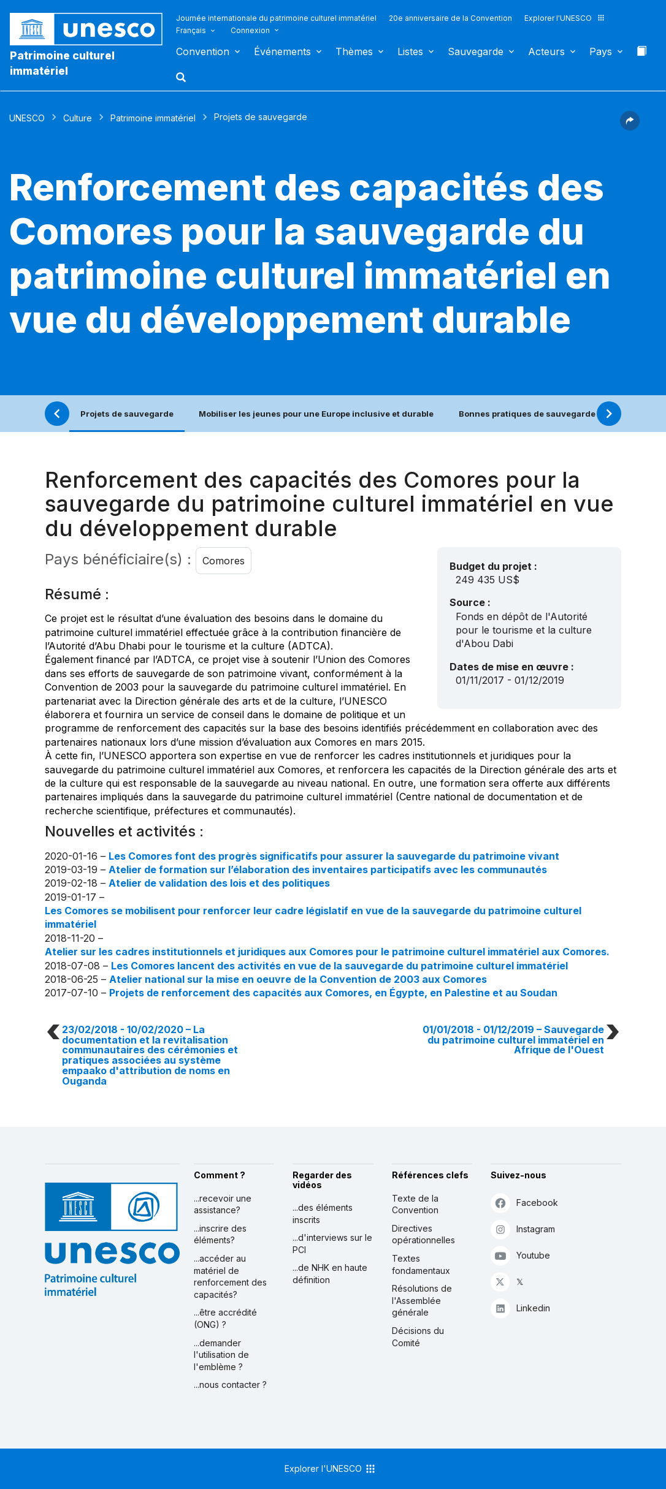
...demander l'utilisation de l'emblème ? (221, 1355)
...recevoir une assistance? (222, 1204)
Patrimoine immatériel (153, 118)
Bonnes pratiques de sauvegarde (527, 414)
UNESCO (27, 118)
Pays (600, 51)
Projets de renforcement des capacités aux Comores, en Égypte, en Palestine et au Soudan (333, 993)
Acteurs (546, 51)
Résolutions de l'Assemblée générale (422, 1300)
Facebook (524, 1202)
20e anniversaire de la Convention (450, 18)
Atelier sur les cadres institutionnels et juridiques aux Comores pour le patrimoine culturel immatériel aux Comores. (327, 951)
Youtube (520, 1255)
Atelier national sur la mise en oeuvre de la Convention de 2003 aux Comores (298, 979)
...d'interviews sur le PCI (332, 1243)
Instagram (523, 1228)
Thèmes (354, 51)
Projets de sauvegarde (127, 414)
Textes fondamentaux (421, 1264)
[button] (182, 81)
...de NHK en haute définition (330, 1273)
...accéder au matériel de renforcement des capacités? (230, 1276)
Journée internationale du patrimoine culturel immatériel (276, 18)
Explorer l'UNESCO (564, 18)
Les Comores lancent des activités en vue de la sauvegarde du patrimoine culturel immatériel (339, 966)
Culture (77, 118)
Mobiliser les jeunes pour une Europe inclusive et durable (316, 414)
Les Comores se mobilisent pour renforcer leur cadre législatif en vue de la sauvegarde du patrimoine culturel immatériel (313, 917)
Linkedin (520, 1307)
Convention (202, 51)
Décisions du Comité (418, 1336)
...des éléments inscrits (323, 1213)
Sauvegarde (475, 51)
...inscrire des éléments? (220, 1234)
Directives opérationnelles (423, 1234)
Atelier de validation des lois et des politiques (219, 883)
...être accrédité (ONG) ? (225, 1318)
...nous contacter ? (230, 1384)
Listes (410, 51)
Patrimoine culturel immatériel (62, 63)
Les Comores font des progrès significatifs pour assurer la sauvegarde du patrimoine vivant (334, 856)
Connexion (250, 30)
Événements (282, 51)
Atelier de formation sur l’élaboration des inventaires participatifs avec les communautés (328, 869)
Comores (223, 561)
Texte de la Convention (415, 1204)
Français (191, 30)
